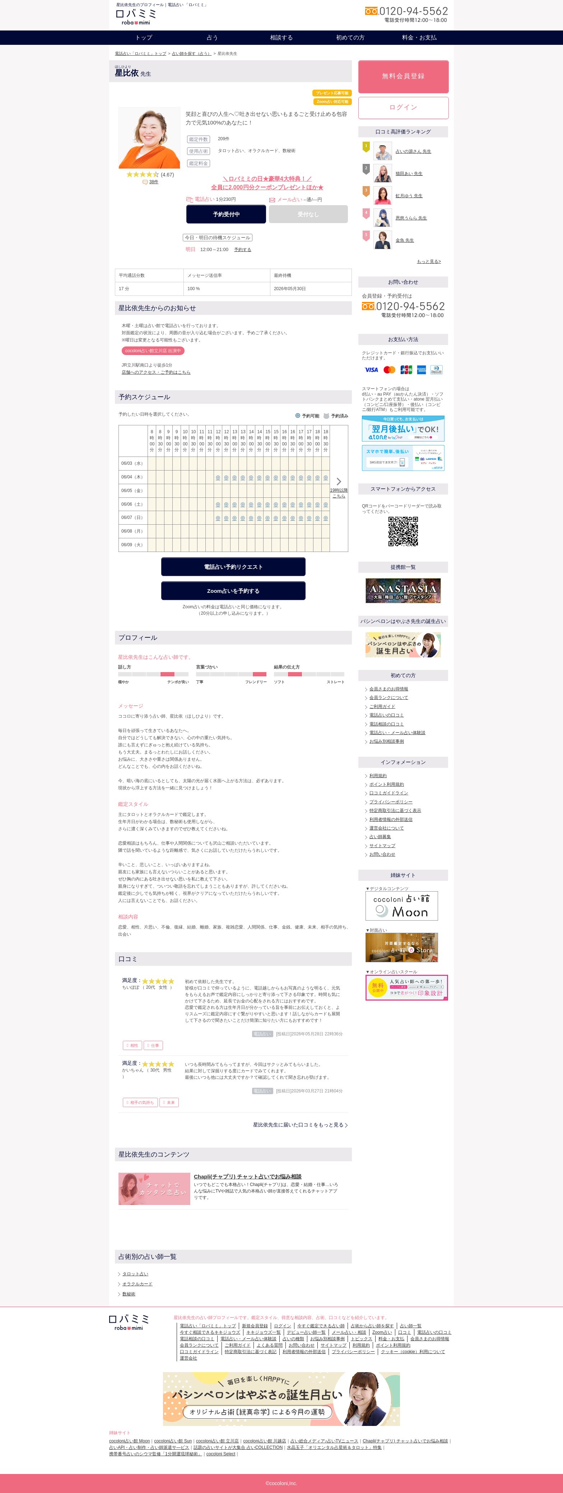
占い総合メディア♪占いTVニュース (324, 1441)
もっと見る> (429, 261)
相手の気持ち (142, 1102)
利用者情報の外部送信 (391, 819)
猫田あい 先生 (409, 173)
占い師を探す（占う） (191, 53)
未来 (171, 1102)
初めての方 (350, 37)
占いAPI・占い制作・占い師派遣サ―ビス (149, 1447)
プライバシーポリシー (391, 801)
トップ (143, 37)
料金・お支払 (419, 37)
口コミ (404, 1332)
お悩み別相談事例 (386, 741)
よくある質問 (270, 1345)
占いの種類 (293, 1338)
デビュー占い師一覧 (306, 1332)
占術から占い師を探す (372, 1325)
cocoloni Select (221, 1453)
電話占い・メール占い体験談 (397, 732)
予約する (242, 249)
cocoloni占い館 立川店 (217, 1441)
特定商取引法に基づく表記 (250, 1351)
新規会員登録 (255, 1325)
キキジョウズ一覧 (263, 1332)
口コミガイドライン (388, 792)
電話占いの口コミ (386, 715)
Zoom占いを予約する (233, 591)
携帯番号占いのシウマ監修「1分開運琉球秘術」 (155, 1453)
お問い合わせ (382, 854)
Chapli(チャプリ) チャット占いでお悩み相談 (405, 1441)
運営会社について (386, 828)
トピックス (361, 1338)
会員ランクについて (388, 697)
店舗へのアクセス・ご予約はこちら (156, 372)
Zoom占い (382, 1332)
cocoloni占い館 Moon (129, 1441)
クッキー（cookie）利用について (413, 1351)
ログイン (403, 107)
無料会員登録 (403, 76)
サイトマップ (382, 845)
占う (212, 37)
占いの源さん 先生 (413, 151)
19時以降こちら (339, 489)
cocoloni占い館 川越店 (264, 1441)
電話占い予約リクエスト (233, 567)
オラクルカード (137, 1283)
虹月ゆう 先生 (409, 195)
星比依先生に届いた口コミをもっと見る (298, 1125)
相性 (134, 1045)
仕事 (155, 1045)
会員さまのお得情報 (388, 688)
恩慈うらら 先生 (411, 218)
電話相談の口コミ (386, 724)
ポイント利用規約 (386, 784)
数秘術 (128, 1293)
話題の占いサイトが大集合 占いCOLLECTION (238, 1447)
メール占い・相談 (349, 1332)
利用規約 (378, 775)
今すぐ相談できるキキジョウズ (210, 1332)
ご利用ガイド (382, 706)
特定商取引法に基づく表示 (395, 810)
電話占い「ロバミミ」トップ (140, 53)
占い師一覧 (411, 1325)
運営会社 (188, 1358)
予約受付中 (226, 214)
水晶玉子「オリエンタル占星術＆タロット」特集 (334, 1447)
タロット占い (135, 1273)
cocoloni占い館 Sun (173, 1441)
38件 (153, 181)
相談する (281, 37)
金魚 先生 (405, 240)
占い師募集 (380, 836)
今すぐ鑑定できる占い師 (321, 1325)
